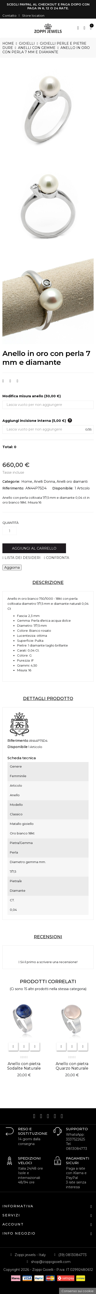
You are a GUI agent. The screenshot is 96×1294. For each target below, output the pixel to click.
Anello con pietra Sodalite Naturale (24, 1066)
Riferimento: (13, 488)
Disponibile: (62, 488)
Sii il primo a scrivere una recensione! (48, 962)
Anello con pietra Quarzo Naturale (72, 1066)
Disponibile (17, 747)
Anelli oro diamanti (72, 481)
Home (26, 481)
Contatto (9, 15)
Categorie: (11, 481)
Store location (33, 15)
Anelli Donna (44, 481)
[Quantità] (9, 531)
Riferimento (17, 740)
